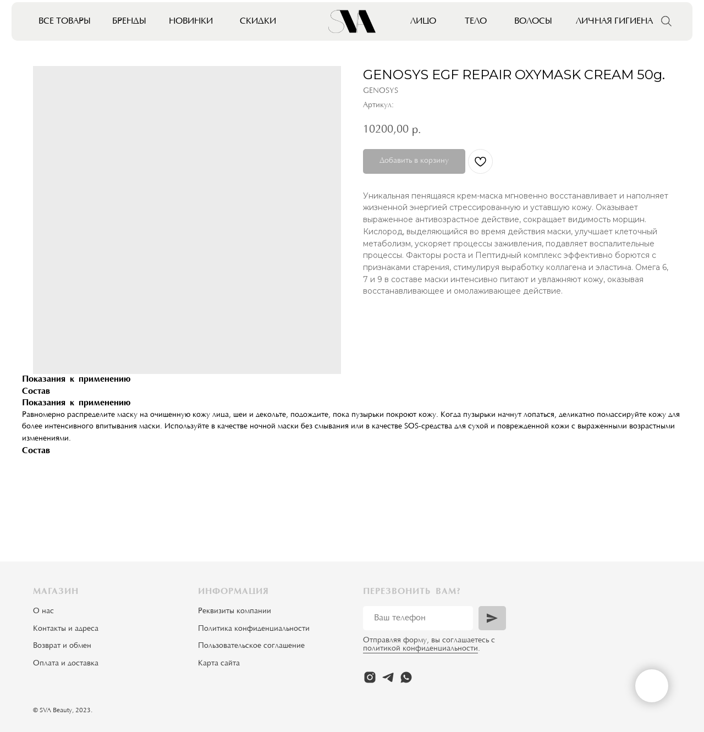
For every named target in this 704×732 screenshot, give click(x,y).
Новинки (191, 21)
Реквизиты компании (234, 611)
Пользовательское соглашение (251, 646)
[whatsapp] (406, 677)
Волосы (533, 21)
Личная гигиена (614, 21)
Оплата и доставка (65, 664)
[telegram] (388, 677)
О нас (43, 611)
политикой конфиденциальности (420, 649)
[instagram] (370, 677)
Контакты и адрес (64, 629)
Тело (476, 21)
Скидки (258, 21)
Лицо (423, 21)
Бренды (129, 21)
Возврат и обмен (62, 646)
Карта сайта (219, 664)
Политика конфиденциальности (254, 629)
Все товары (64, 21)
